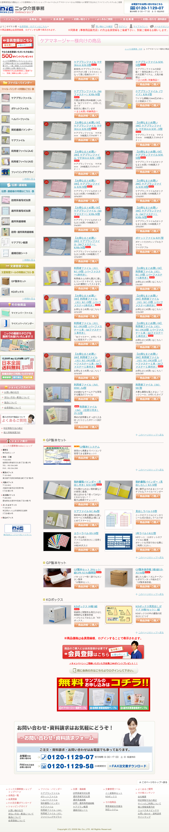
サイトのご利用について (149, 803)
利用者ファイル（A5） (51, 813)
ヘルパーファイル (49, 800)
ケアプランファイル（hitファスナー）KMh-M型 (87, 94)
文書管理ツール (112, 789)
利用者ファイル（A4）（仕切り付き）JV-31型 (86, 409)
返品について (10, 402)
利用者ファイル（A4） (51, 810)
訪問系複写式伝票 (81, 793)
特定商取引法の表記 (13, 428)
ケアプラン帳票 (80, 807)
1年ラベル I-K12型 (146, 533)
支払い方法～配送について (17, 397)
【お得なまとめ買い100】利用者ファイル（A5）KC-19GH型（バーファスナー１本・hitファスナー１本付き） (88, 360)
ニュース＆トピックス (148, 810)
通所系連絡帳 (79, 800)
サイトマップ (144, 817)
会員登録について (12, 407)
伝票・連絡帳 (79, 789)
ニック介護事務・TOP (133, 49)
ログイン (123, 26)
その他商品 (110, 802)
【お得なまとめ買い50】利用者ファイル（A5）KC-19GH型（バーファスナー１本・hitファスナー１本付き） (150, 330)
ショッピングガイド (17, 806)
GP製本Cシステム (87, 447)
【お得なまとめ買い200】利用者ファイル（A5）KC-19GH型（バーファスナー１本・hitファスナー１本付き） (149, 360)
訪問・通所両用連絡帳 (83, 803)
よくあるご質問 (145, 789)
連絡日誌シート (80, 810)
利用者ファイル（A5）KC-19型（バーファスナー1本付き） (87, 271)
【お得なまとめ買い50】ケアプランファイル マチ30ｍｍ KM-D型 (88, 125)
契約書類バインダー (50, 803)
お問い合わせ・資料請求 (149, 813)
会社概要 (142, 796)
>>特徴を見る (28, 179)
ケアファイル (47, 807)
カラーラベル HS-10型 (86, 533)
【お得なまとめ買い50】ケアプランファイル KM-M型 (149, 154)
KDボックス (111, 796)
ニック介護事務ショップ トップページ (20, 790)
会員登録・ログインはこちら (33, 26)
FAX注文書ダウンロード (20, 803)
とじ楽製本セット (113, 793)
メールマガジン (161, 26)
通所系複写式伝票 (81, 796)
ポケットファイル (49, 796)
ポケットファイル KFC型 (150, 238)
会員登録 (12, 799)
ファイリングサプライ (51, 817)
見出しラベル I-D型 (146, 511)
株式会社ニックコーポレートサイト (18, 535)
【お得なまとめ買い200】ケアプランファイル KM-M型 (148, 183)
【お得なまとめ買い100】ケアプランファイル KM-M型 (87, 183)
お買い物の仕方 (11, 392)
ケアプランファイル (50, 793)
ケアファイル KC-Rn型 (86, 511)
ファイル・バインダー (51, 789)
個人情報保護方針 (12, 432)
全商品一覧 (13, 795)
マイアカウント (140, 26)
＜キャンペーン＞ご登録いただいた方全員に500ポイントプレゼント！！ (103, 663)
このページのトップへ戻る (151, 435)
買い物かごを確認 (104, 26)
